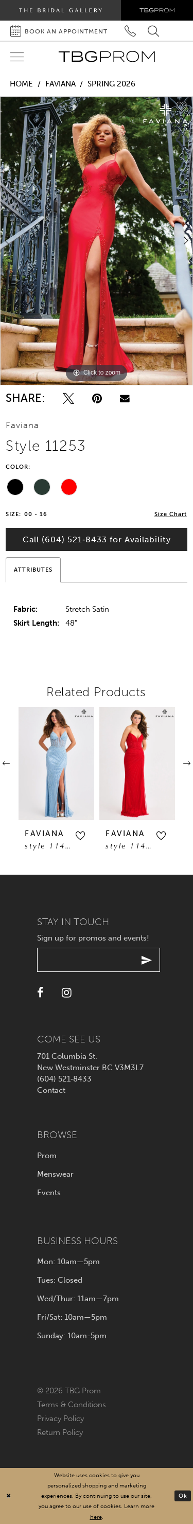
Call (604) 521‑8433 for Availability (97, 539)
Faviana (60, 83)
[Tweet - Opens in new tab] (68, 399)
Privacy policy (60, 1418)
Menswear (55, 1174)
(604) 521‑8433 (64, 1079)
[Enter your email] (98, 960)
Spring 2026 (111, 83)
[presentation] (38, 763)
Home (21, 83)
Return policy (60, 1432)
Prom (47, 1155)
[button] (62, 836)
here (96, 1516)
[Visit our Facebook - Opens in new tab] (40, 993)
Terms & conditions (71, 1404)
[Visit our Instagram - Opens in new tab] (67, 993)
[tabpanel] (96, 241)
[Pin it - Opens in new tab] (97, 399)
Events (49, 1192)
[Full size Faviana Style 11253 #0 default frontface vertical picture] (96, 241)
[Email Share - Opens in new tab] (125, 398)
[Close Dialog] (8, 1496)
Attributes (33, 569)
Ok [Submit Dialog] (183, 1495)
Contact (51, 1090)
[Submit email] (146, 960)
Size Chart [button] (170, 514)
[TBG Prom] (106, 56)
